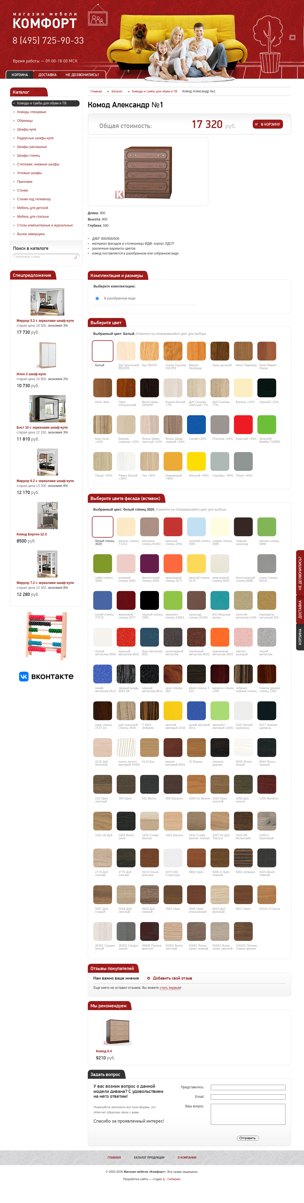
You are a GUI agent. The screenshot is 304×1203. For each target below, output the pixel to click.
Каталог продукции (149, 1157)
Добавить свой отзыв (172, 978)
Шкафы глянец (28, 155)
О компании (186, 1157)
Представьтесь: (193, 1087)
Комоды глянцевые (31, 112)
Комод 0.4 (104, 1051)
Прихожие (24, 182)
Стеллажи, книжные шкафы (38, 164)
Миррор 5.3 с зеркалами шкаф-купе (45, 321)
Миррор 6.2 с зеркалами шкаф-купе (45, 481)
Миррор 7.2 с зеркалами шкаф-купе (45, 583)
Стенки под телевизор (34, 199)
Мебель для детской (32, 208)
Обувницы (25, 121)
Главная (114, 1157)
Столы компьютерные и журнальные (45, 225)
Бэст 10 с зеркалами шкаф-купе (42, 427)
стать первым (170, 988)
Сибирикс (174, 1179)
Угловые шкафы (29, 173)
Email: (200, 1097)
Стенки (22, 190)
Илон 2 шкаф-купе (31, 374)
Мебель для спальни (33, 217)
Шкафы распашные (32, 147)
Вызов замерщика (31, 234)
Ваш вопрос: (195, 1106)
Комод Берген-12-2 (32, 534)
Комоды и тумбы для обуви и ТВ (42, 103)
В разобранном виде (120, 298)
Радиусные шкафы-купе (35, 138)
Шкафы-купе (26, 129)
